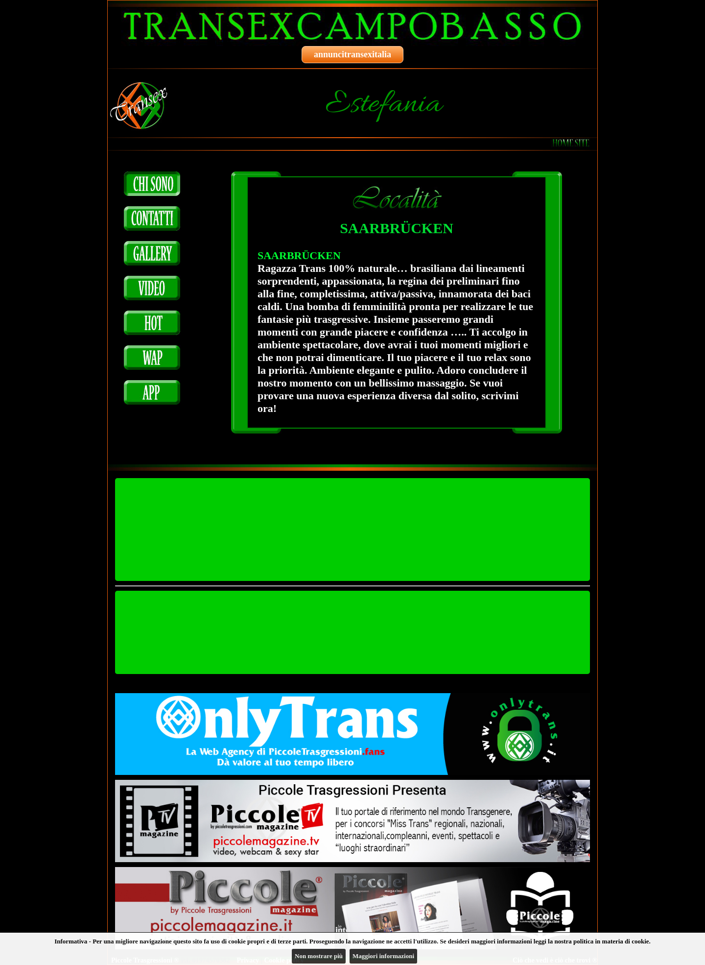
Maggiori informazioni (383, 956)
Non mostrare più (319, 956)
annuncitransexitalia (352, 54)
